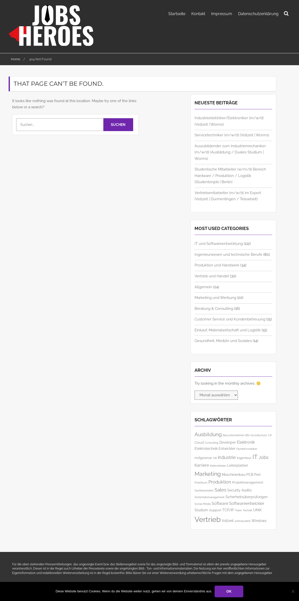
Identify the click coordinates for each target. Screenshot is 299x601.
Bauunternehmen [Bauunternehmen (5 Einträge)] (233, 434)
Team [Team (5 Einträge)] (238, 510)
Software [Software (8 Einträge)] (220, 503)
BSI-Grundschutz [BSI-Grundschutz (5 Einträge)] (256, 434)
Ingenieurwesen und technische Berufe (228, 254)
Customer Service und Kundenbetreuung (230, 319)
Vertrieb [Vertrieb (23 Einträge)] (208, 519)
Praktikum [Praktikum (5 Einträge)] (201, 482)
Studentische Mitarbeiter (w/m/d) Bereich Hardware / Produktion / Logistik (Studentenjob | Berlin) (230, 175)
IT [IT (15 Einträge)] (255, 456)
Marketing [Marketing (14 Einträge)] (208, 473)
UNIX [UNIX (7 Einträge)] (257, 510)
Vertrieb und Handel (212, 276)
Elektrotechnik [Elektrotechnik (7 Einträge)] (206, 448)
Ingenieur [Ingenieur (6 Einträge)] (244, 457)
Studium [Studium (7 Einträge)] (201, 510)
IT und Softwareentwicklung (219, 243)
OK (229, 591)
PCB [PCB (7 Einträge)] (249, 474)
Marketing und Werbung (215, 297)
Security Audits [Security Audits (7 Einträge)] (239, 490)
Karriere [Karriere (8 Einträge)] (202, 465)
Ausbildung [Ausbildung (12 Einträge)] (208, 434)
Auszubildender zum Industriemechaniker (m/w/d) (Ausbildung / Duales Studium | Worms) (230, 152)
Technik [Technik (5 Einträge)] (247, 510)
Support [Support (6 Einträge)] (215, 510)
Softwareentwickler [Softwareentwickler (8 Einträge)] (246, 503)
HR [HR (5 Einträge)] (215, 457)
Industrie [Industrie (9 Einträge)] (227, 457)
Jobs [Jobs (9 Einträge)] (264, 457)
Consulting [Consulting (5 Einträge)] (211, 442)
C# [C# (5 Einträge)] (270, 434)
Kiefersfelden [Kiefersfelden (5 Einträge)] (218, 465)
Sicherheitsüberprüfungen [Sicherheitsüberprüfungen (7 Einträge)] (246, 496)
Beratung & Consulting (214, 308)
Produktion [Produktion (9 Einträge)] (219, 481)
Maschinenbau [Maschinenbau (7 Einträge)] (233, 474)
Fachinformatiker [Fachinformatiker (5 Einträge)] (246, 448)
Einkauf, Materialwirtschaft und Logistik (228, 329)
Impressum (221, 13)
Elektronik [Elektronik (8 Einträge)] (246, 442)
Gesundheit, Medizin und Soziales (223, 340)
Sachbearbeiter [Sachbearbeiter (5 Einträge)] (204, 490)
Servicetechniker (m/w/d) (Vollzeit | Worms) (232, 135)
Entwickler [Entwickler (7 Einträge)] (227, 448)
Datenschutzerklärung (258, 13)
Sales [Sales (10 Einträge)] (220, 489)
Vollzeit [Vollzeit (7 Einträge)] (228, 520)
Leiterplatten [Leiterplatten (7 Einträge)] (237, 465)
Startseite (176, 13)
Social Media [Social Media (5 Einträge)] (203, 503)
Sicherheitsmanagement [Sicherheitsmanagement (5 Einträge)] (209, 496)
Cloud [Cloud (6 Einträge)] (199, 442)
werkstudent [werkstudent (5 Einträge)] (242, 520)
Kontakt (198, 13)
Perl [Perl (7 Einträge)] (257, 474)
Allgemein (203, 286)
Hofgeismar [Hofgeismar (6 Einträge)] (203, 457)
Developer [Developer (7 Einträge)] (227, 442)
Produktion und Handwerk (217, 265)
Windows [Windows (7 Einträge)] (259, 520)
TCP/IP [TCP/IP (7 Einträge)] (228, 510)
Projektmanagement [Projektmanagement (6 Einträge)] (247, 482)
